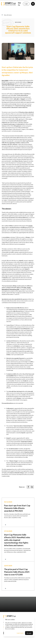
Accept (29, 633)
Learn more (20, 633)
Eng (19, 3)
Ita (19, 5)
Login (26, 4)
